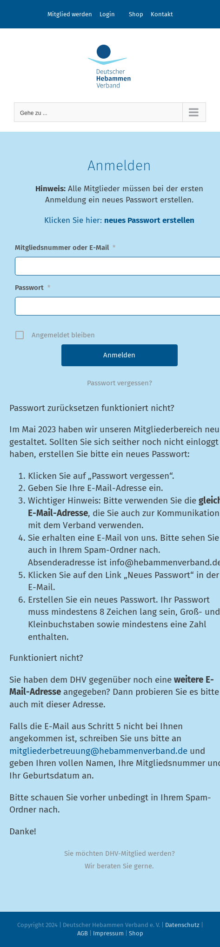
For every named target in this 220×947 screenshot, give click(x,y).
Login (107, 14)
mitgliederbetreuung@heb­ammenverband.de (98, 751)
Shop (136, 14)
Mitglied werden (69, 14)
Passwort (32, 287)
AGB (82, 933)
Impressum (108, 933)
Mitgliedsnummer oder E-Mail (65, 247)
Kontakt (162, 14)
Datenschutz (182, 924)
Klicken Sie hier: (74, 220)
